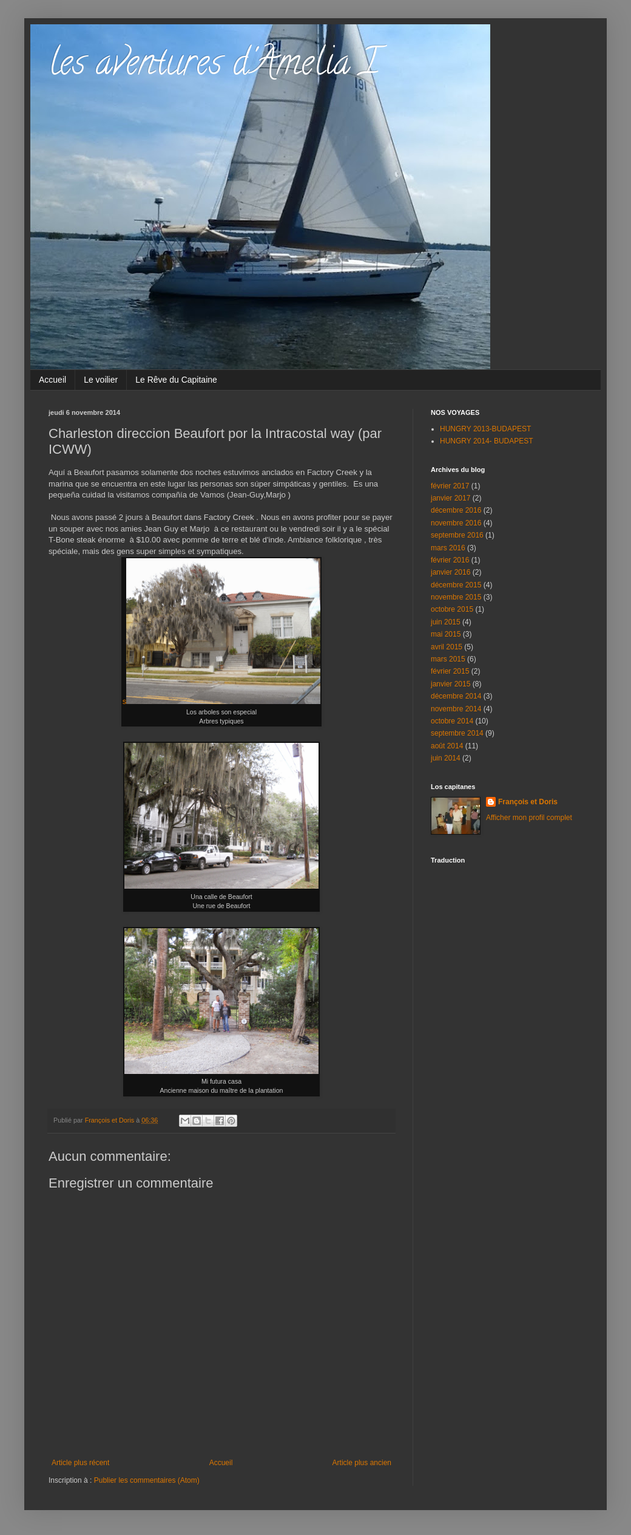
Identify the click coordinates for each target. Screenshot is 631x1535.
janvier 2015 (450, 684)
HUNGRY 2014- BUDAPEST (486, 441)
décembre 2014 (456, 696)
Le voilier (101, 380)
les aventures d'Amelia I (214, 66)
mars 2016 (448, 548)
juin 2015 (446, 622)
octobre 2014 (452, 721)
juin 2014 (446, 758)
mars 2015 (448, 659)
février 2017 (450, 486)
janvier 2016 (450, 572)
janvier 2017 (450, 498)
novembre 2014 (456, 709)
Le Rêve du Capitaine (176, 380)
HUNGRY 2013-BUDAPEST (485, 429)
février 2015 (450, 671)
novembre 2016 (456, 523)
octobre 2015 (452, 609)
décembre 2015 (456, 585)
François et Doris (528, 802)
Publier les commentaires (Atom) (147, 1480)
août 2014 (447, 746)
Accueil (52, 380)
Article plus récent (80, 1462)
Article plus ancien (361, 1462)
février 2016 (450, 560)
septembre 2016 (457, 535)
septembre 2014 (457, 733)
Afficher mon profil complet (529, 817)
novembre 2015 (456, 597)
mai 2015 (446, 634)
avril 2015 (446, 647)
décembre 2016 (456, 510)
